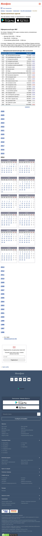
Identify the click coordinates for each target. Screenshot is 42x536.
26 (24, 172)
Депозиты (23, 431)
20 (2, 170)
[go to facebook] (11, 379)
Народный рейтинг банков (27, 435)
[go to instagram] (24, 379)
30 (9, 172)
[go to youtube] (28, 379)
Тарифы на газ (5, 433)
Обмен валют (5, 460)
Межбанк (4, 431)
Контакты (23, 477)
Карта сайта (5, 367)
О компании (4, 477)
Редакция (4, 479)
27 (2, 172)
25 (22, 172)
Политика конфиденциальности (9, 483)
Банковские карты (6, 430)
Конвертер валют (25, 433)
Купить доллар (24, 462)
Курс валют (4, 426)
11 (13, 166)
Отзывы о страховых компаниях (28, 501)
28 (4, 172)
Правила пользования (26, 481)
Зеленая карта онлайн (7, 501)
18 (22, 170)
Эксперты (4, 481)
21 (4, 170)
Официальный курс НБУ (10, 338)
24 (11, 170)
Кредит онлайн (5, 435)
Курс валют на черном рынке (8, 462)
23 (9, 170)
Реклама (4, 490)
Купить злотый (24, 463)
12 (24, 168)
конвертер (27, 107)
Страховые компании (6, 505)
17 (11, 168)
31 (11, 172)
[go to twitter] (20, 379)
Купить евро (4, 463)
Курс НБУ (23, 428)
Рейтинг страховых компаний (8, 503)
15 (6, 168)
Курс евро (4, 428)
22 (6, 170)
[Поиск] (38, 414)
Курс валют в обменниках (27, 460)
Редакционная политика (26, 483)
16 (9, 168)
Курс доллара (24, 426)
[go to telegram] (16, 379)
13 (2, 168)
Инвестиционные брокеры (27, 430)
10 (11, 166)
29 (6, 172)
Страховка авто (24, 503)
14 (4, 168)
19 (24, 170)
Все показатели (7, 8)
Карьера (23, 479)
